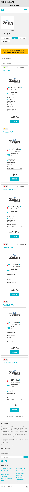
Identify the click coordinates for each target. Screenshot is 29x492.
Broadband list (5, 471)
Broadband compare (6, 468)
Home (2, 31)
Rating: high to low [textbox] (6, 58)
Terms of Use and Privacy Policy (5, 473)
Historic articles (20, 475)
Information (6, 38)
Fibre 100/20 (7, 70)
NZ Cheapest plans (21, 471)
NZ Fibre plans (20, 473)
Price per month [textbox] (6, 61)
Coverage (5, 41)
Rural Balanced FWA (10, 363)
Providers (8, 31)
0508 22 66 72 (5, 442)
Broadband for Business (20, 480)
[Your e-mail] (12, 457)
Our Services (14, 5)
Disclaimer (4, 476)
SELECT (14, 121)
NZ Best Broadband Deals (6, 479)
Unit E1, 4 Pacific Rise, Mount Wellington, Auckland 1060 (14, 439)
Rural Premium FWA (10, 189)
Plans (14, 38)
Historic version (20, 477)
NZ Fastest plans (20, 468)
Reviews (22, 38)
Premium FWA (8, 132)
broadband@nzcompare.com (9, 444)
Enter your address (13, 52)
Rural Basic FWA (8, 305)
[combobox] (7, 58)
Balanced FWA (8, 247)
